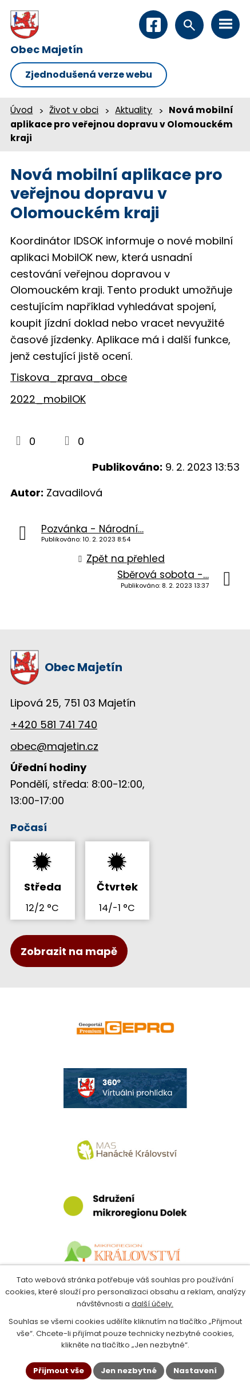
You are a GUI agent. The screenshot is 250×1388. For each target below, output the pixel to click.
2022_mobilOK (48, 399)
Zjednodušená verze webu (88, 74)
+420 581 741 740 (53, 724)
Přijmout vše (58, 1370)
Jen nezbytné (129, 1370)
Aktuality (133, 110)
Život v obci (73, 110)
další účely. (152, 1303)
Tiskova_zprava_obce (68, 377)
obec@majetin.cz (54, 746)
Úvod (21, 110)
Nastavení (195, 1370)
